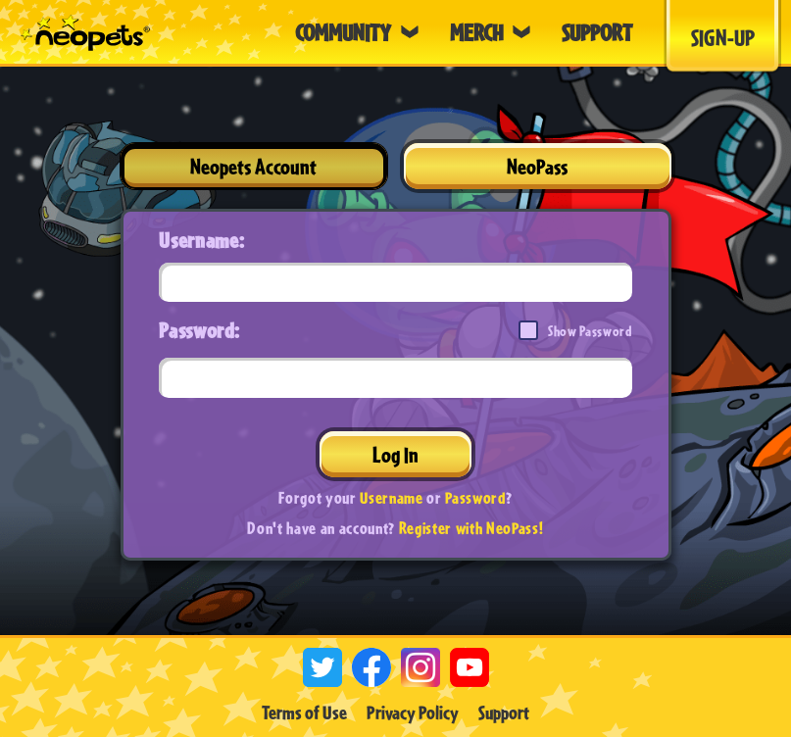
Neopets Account (253, 166)
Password (475, 497)
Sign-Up (723, 37)
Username (391, 497)
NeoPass (537, 166)
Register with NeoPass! (471, 527)
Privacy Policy (413, 712)
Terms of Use (304, 712)
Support (503, 712)
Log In (395, 454)
